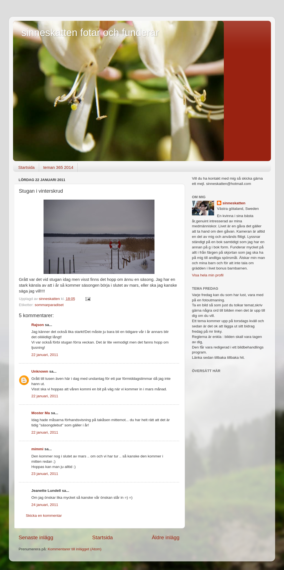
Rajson (37, 325)
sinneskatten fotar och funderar (90, 32)
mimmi (37, 449)
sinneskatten (233, 203)
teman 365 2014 (58, 167)
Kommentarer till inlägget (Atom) (75, 549)
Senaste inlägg (36, 537)
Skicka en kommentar (44, 515)
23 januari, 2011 (44, 474)
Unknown (39, 371)
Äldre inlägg (165, 537)
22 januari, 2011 (44, 355)
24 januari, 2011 (44, 505)
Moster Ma (40, 413)
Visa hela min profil (208, 275)
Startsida (26, 167)
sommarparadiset (49, 305)
